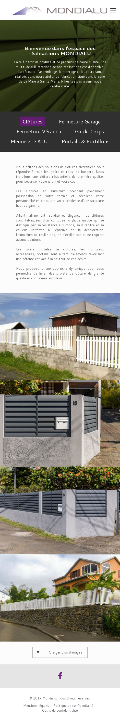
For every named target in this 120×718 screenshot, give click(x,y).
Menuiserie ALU (29, 141)
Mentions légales (36, 705)
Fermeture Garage (80, 121)
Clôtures (32, 121)
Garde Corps (89, 131)
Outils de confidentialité (60, 710)
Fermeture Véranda (38, 131)
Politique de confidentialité (73, 705)
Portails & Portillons (86, 141)
